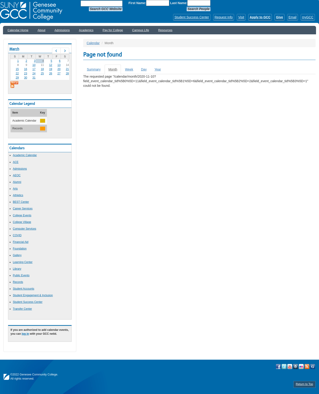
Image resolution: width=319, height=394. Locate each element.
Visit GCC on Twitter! (284, 366)
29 (17, 77)
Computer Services (24, 228)
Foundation (20, 248)
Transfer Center (22, 308)
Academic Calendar (25, 155)
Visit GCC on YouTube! (289, 366)
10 (34, 65)
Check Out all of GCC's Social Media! (312, 366)
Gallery (17, 255)
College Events (22, 215)
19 (50, 69)
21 (67, 69)
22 (17, 73)
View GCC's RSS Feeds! (307, 366)
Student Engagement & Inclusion (33, 295)
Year (158, 69)
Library (17, 268)
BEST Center (21, 202)
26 (50, 73)
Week (129, 69)
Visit (241, 17)
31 (34, 77)
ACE (16, 162)
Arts (15, 188)
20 (58, 69)
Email (293, 17)
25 (42, 73)
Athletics (18, 195)
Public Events (21, 275)
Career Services (23, 208)
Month (114, 70)
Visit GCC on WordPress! (295, 366)
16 (25, 69)
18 (42, 69)
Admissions (62, 30)
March (14, 49)
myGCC (308, 17)
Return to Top (304, 384)
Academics (86, 30)
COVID (17, 235)
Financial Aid (20, 242)
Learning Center (23, 262)
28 (67, 73)
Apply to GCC (260, 17)
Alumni (17, 182)
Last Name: (178, 3)
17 (34, 69)
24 (34, 73)
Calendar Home (18, 30)
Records (18, 282)
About (41, 30)
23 (25, 73)
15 (17, 69)
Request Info (224, 17)
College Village (22, 222)
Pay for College (113, 30)
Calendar (93, 43)
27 (58, 73)
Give (279, 17)
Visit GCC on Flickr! (301, 366)
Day (144, 69)
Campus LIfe (140, 30)
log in (25, 333)
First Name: (137, 3)
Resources (165, 30)
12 (50, 65)
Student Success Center (191, 17)
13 (58, 65)
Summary (94, 69)
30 (25, 77)
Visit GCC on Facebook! (278, 366)
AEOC (17, 175)
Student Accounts (23, 288)
